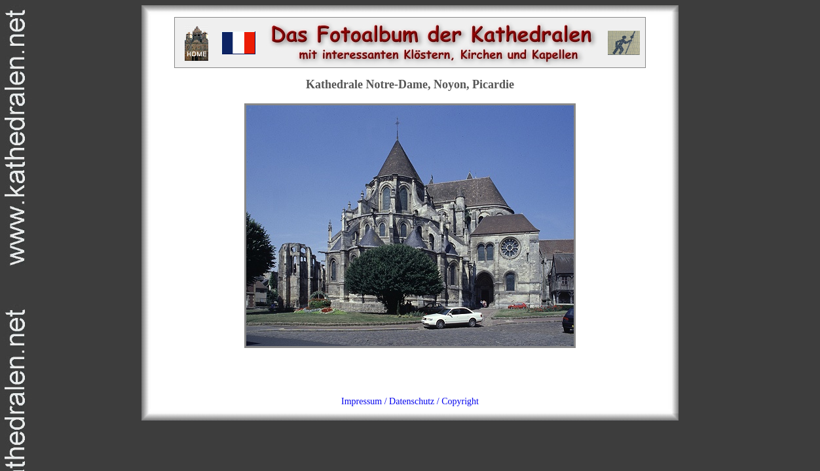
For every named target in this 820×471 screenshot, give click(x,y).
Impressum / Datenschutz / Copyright (410, 401)
